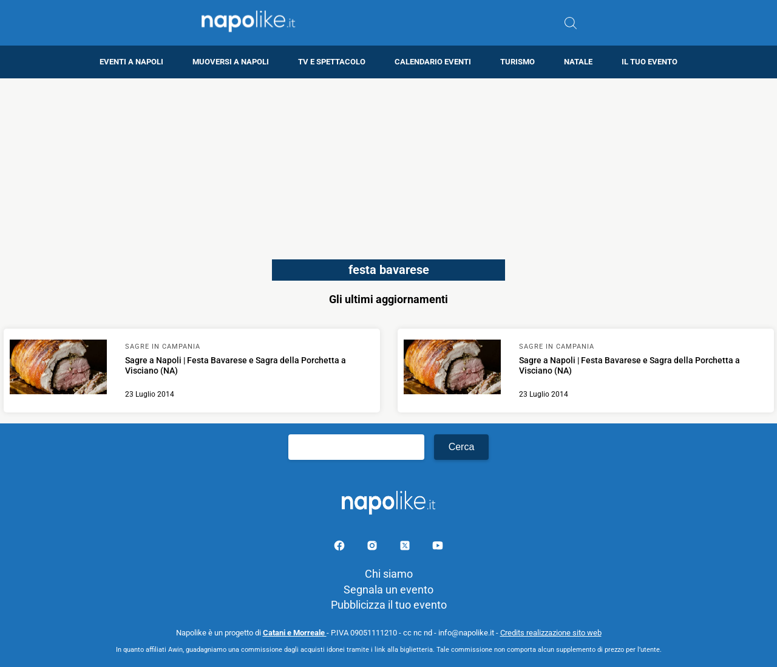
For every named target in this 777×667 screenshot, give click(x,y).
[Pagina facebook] (340, 547)
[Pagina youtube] (437, 547)
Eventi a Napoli (131, 61)
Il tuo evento (649, 61)
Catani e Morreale (295, 632)
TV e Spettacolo (331, 61)
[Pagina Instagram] (373, 547)
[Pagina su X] (406, 547)
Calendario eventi (433, 61)
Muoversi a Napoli (230, 61)
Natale (578, 61)
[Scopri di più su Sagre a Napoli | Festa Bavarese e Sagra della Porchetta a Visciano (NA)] (58, 369)
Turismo (517, 61)
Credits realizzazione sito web (551, 632)
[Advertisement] (388, 163)
